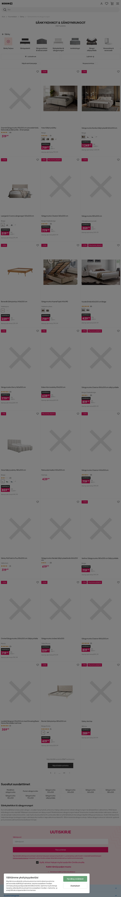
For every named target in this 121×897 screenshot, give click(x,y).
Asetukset (75, 885)
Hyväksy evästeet (75, 879)
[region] (47, 883)
